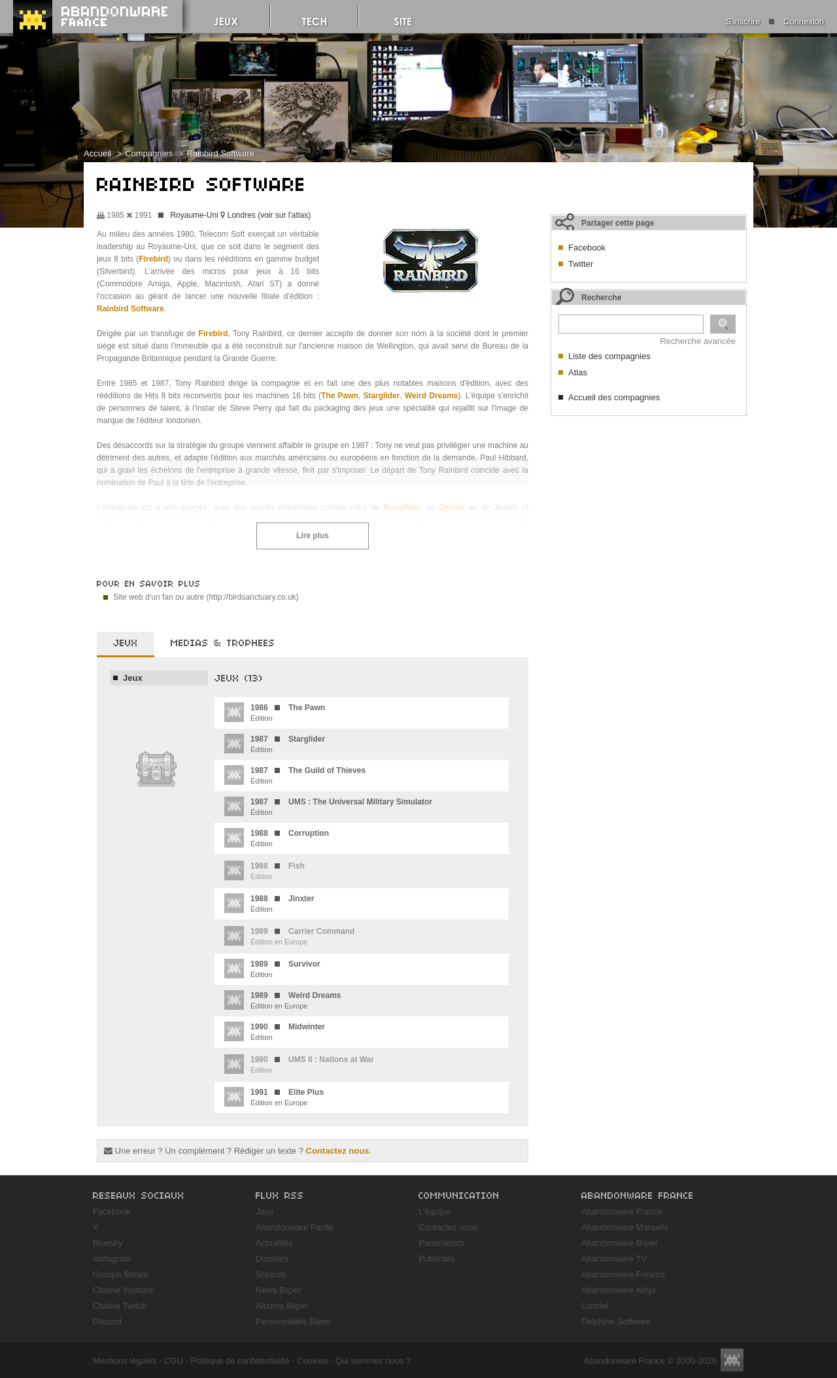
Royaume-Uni (194, 215)
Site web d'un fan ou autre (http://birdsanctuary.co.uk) (206, 597)
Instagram (112, 1259)
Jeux (133, 678)
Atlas (577, 372)
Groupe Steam (120, 1274)
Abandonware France (621, 1211)
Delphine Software (616, 1321)
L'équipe (434, 1211)
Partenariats (441, 1243)
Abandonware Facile (294, 1227)
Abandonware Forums (623, 1274)
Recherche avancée (698, 341)
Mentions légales (125, 1361)
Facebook (587, 247)
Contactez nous (337, 1151)
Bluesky (108, 1243)
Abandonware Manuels (624, 1227)
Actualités (274, 1243)
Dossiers (272, 1259)
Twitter (580, 264)
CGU (173, 1361)
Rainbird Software (220, 153)
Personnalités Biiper (294, 1321)
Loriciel (594, 1306)
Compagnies (149, 153)
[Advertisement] (649, 504)
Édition (274, 712)
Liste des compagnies (609, 356)
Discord (107, 1321)
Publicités (436, 1259)
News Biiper (278, 1290)
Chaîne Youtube (123, 1290)
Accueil (97, 153)
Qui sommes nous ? (373, 1361)
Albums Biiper (282, 1306)
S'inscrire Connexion (775, 21)
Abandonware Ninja (618, 1290)
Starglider (381, 395)
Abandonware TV (614, 1259)
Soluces (271, 1274)
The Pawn (339, 395)
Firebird (153, 259)
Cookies (312, 1361)
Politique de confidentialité (240, 1361)
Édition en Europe (282, 1000)
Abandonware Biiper (619, 1243)
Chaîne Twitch (119, 1306)
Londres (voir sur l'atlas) (269, 215)
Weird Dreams (431, 395)
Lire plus (312, 535)
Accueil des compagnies (614, 397)
